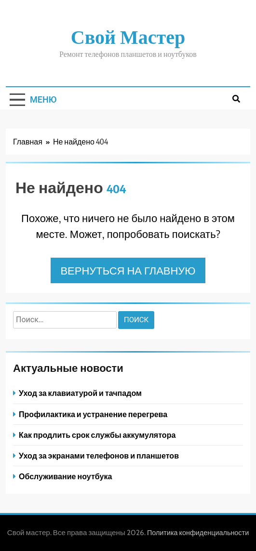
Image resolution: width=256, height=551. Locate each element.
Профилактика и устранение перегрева (93, 414)
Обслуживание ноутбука (65, 476)
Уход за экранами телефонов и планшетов (99, 455)
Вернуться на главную (127, 270)
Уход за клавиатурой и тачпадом (80, 393)
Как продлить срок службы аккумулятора (97, 435)
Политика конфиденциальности (198, 532)
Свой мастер (128, 36)
